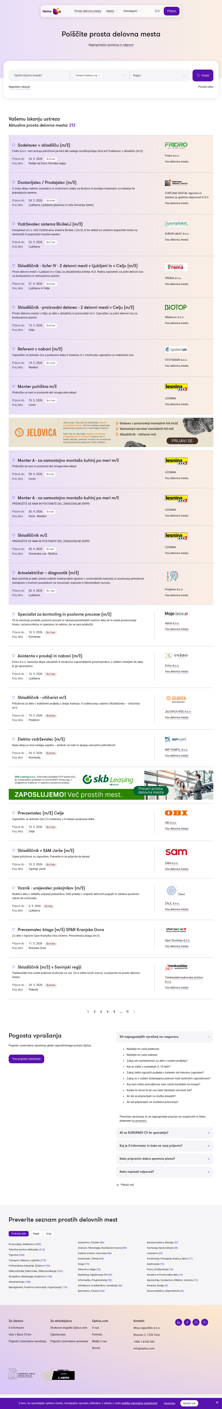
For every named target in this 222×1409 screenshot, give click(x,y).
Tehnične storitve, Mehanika (24, 1249)
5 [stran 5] (114, 1011)
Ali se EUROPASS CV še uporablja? (144, 1133)
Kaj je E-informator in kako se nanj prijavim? (151, 1146)
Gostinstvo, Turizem (88, 1242)
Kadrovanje (153, 1264)
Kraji (48, 1233)
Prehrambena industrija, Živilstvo (26, 1265)
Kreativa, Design (155, 1285)
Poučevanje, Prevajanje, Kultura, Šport (167, 1258)
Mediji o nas (99, 1341)
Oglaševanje (57, 1334)
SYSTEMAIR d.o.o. (176, 360)
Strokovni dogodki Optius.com (68, 1328)
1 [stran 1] (88, 1011)
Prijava (172, 10)
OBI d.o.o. (171, 822)
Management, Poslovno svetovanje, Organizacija (35, 1287)
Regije (36, 1233)
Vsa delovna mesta (176, 161)
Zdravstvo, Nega (87, 1269)
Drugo (81, 1264)
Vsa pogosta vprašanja (26, 1058)
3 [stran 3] (101, 1011)
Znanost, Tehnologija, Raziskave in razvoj (100, 1248)
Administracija (16, 1282)
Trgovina (13, 1255)
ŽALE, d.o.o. (172, 903)
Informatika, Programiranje (92, 1280)
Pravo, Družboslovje (157, 1269)
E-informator (16, 1328)
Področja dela (18, 1233)
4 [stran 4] (108, 1011)
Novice (96, 1348)
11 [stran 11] (127, 1011)
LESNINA (170, 398)
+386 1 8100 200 (144, 1342)
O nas (95, 1328)
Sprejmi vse (189, 1403)
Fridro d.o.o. (172, 155)
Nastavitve (169, 1403)
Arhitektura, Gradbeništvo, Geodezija (97, 1285)
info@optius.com (144, 1348)
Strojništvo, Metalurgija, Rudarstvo (27, 1276)
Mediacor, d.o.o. (174, 317)
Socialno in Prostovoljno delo (162, 1275)
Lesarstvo (152, 1253)
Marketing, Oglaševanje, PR (92, 1275)
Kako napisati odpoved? (137, 1172)
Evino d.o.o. (172, 665)
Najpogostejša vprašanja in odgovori (111, 44)
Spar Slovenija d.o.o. (177, 940)
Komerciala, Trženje (88, 1258)
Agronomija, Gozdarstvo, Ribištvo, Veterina (170, 1280)
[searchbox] (159, 75)
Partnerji (97, 1334)
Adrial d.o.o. (172, 623)
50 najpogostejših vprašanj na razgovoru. (149, 1037)
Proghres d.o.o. (174, 589)
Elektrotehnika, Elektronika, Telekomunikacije (32, 1271)
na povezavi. (140, 1120)
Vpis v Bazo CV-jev (20, 1334)
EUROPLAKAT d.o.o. (177, 233)
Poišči (203, 75)
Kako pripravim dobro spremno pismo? (147, 1159)
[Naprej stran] (134, 1011)
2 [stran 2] (94, 1011)
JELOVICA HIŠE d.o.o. (178, 711)
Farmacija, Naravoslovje (160, 1248)
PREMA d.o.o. (173, 278)
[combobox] (100, 74)
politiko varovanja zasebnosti (139, 1403)
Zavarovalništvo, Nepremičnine (163, 1291)
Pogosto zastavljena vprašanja (27, 1341)
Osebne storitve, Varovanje (92, 1253)
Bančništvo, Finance (89, 1291)
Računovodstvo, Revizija (160, 1242)
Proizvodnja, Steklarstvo (22, 1244)
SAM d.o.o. (171, 863)
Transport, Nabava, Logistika (24, 1260)
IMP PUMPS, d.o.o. (176, 749)
